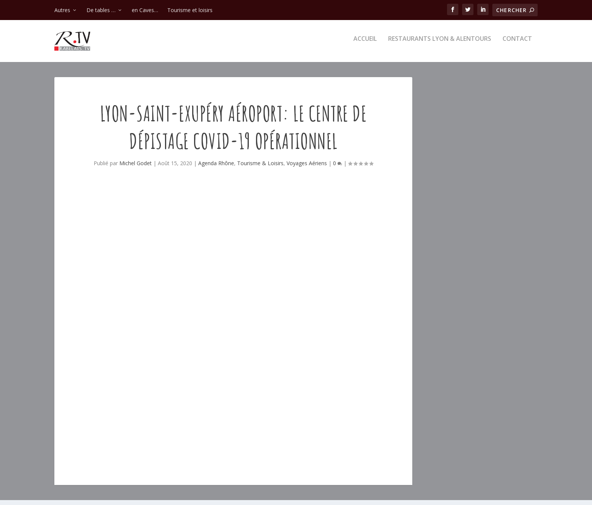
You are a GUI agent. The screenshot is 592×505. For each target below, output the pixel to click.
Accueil (365, 44)
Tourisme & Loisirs (260, 168)
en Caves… (145, 10)
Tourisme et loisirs (190, 10)
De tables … (101, 10)
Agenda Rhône (216, 168)
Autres (62, 10)
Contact (517, 44)
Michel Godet (135, 168)
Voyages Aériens (307, 168)
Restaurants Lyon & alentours (439, 44)
